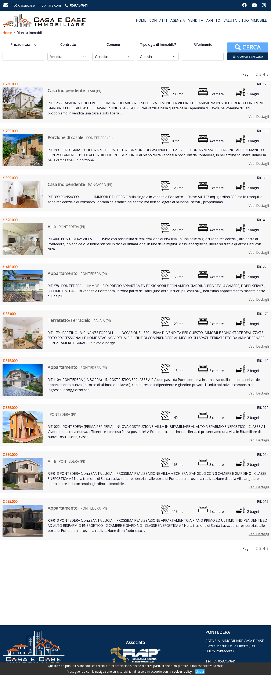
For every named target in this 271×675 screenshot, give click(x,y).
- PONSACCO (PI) (80, 184)
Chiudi (199, 671)
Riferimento (203, 44)
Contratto (68, 44)
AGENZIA (177, 20)
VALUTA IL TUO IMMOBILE (245, 20)
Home (7, 32)
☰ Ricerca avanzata (248, 56)
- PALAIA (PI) (79, 320)
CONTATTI (158, 20)
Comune (113, 44)
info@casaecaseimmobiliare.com (35, 5)
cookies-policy (182, 671)
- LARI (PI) (74, 91)
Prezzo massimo (23, 44)
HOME (141, 20)
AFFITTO (213, 20)
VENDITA (195, 20)
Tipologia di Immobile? (158, 44)
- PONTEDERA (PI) (80, 137)
